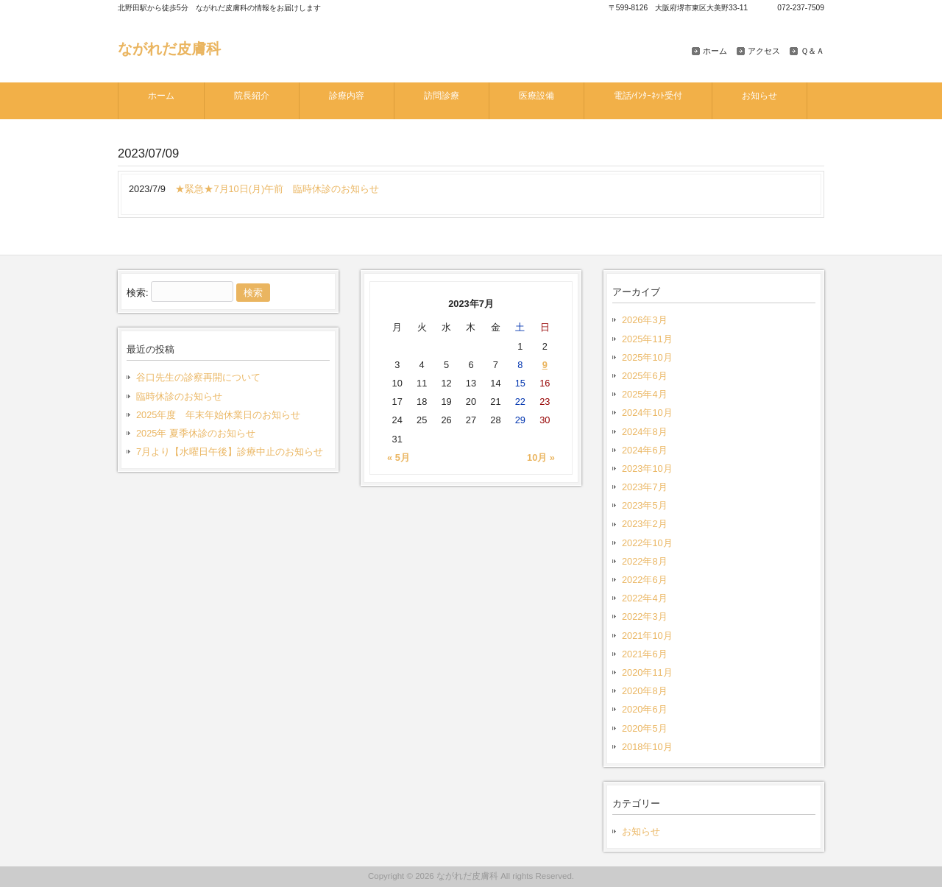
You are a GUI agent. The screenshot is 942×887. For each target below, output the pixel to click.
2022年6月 (644, 579)
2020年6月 (644, 709)
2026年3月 (644, 319)
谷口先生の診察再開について (198, 377)
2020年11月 (647, 672)
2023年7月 (644, 486)
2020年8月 (644, 690)
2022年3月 (644, 616)
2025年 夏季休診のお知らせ (195, 433)
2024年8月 (644, 431)
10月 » (541, 457)
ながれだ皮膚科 (169, 48)
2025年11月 (647, 338)
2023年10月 (647, 468)
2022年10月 (647, 542)
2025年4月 (644, 394)
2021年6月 (644, 654)
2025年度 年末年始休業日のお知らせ (218, 414)
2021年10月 (647, 635)
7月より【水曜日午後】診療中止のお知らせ (229, 451)
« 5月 (398, 457)
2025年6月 (644, 375)
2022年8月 (644, 561)
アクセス (764, 50)
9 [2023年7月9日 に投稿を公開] (545, 364)
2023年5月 (644, 505)
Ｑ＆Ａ (812, 50)
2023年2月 (644, 523)
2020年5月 (644, 728)
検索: (138, 292)
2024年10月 (647, 412)
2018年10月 (647, 746)
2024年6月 (644, 450)
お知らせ (641, 831)
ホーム (715, 50)
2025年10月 (647, 357)
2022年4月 (644, 598)
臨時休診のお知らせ (179, 396)
